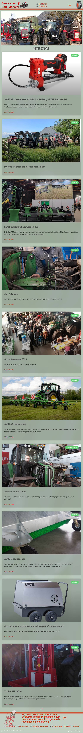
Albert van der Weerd (15, 491)
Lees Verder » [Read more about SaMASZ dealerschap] (9, 437)
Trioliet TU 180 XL (13, 691)
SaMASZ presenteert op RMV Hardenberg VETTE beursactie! (35, 99)
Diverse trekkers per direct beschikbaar (24, 166)
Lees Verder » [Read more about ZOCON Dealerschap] (9, 571)
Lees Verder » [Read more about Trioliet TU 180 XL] (9, 704)
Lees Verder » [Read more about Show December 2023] (9, 369)
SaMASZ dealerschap (15, 424)
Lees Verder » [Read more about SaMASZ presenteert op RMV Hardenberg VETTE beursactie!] (9, 112)
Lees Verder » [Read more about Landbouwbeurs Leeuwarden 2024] (9, 239)
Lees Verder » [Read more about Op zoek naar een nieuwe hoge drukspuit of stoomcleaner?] (9, 636)
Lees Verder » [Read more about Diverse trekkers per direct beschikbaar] (9, 172)
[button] (69, 4)
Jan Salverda (11, 294)
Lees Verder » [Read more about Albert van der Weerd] (9, 504)
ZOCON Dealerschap (14, 559)
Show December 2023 (15, 359)
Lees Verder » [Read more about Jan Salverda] (9, 304)
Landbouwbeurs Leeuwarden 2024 (22, 227)
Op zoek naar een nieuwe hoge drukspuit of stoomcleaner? (34, 626)
